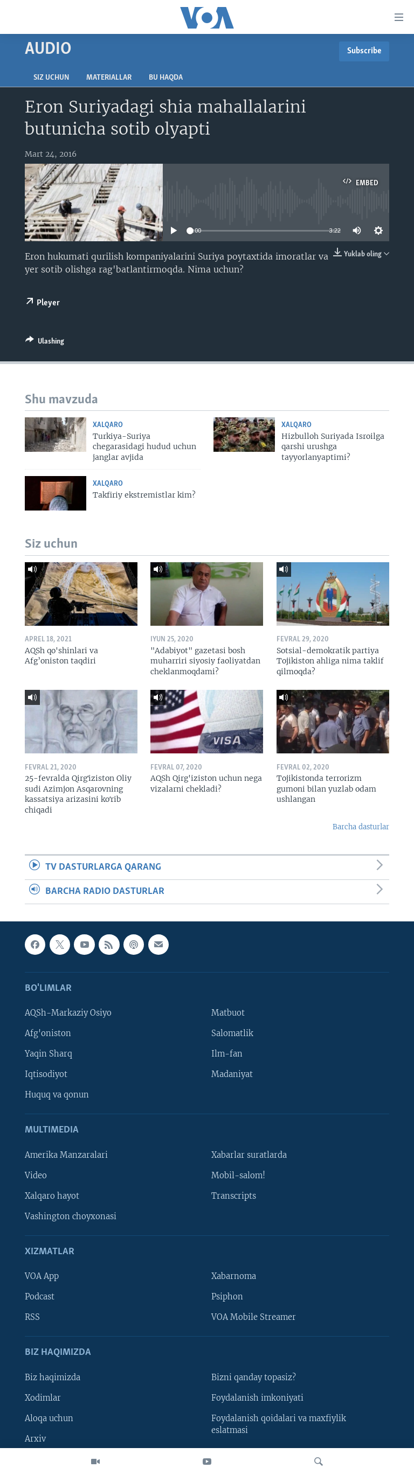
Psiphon (227, 1297)
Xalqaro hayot (52, 1196)
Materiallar (109, 78)
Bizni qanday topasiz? (253, 1377)
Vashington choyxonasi (70, 1216)
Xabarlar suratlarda (249, 1155)
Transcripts (233, 1196)
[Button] (44, 343)
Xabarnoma (233, 1276)
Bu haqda (166, 78)
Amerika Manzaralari (66, 1155)
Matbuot (228, 1013)
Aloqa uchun (49, 1418)
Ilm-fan (227, 1054)
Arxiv (35, 1439)
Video (36, 1175)
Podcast (39, 1297)
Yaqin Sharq (48, 1054)
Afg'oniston (48, 1033)
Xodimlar (43, 1398)
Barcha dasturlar (361, 826)
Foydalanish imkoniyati (257, 1398)
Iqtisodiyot (46, 1074)
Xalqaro (108, 425)
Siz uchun (51, 78)
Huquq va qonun (57, 1095)
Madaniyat (232, 1074)
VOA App (42, 1276)
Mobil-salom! (238, 1175)
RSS (32, 1318)
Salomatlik (232, 1033)
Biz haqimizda (52, 1377)
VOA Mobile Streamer (253, 1318)
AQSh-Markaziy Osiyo (68, 1013)
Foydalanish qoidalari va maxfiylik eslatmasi (278, 1424)
